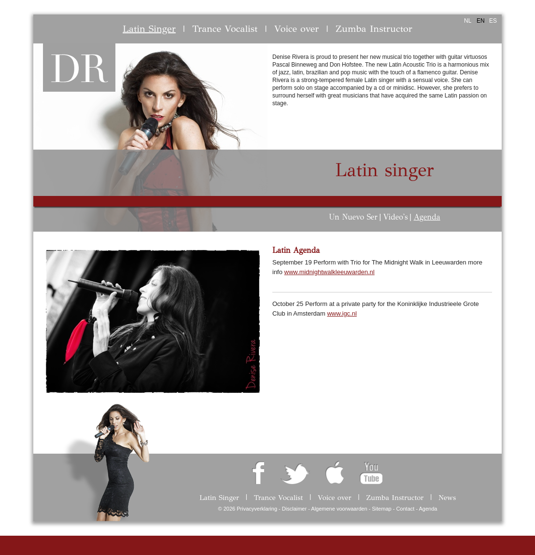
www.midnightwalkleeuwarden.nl (329, 272)
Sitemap (381, 509)
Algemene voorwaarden (339, 509)
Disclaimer (294, 509)
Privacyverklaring (257, 509)
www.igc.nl (341, 313)
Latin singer (384, 170)
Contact (405, 509)
